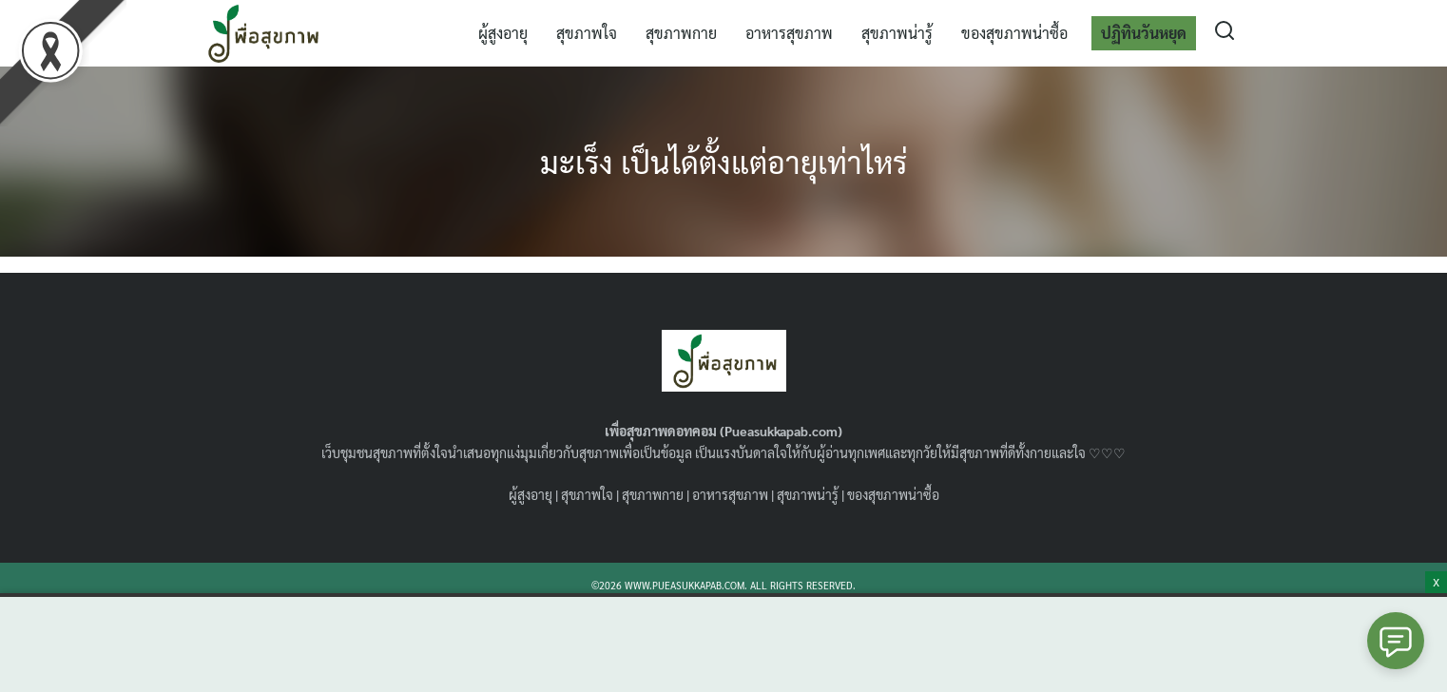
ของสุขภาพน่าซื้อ (1014, 33)
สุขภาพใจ (586, 33)
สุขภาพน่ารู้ (897, 33)
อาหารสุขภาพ (789, 33)
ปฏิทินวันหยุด (1144, 33)
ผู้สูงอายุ (503, 33)
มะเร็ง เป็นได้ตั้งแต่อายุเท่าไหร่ (723, 161)
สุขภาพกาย (681, 33)
